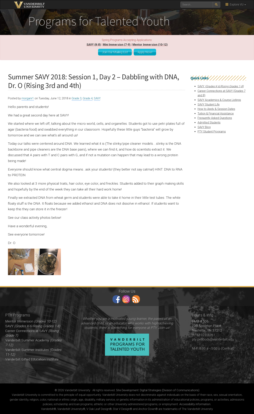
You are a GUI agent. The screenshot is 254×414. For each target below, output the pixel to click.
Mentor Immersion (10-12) (150, 44)
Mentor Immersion (30, 320)
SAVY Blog (204, 126)
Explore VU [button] (236, 4)
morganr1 (28, 97)
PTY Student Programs (212, 130)
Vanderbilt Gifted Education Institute (32, 358)
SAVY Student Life (209, 103)
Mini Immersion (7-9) (117, 44)
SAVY (97, 97)
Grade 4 (88, 97)
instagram (126, 298)
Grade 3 (76, 97)
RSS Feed (136, 298)
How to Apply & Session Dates (216, 108)
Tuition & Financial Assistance (216, 112)
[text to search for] (196, 5)
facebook (116, 298)
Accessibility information (194, 403)
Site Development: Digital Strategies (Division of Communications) (157, 389)
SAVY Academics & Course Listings (219, 99)
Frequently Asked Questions (215, 117)
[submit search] (216, 5)
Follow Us (127, 290)
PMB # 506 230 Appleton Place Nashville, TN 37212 (207, 324)
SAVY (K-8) (94, 44)
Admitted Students (209, 121)
